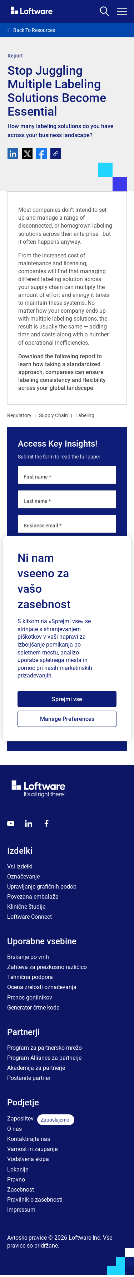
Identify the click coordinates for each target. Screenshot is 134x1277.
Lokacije (17, 1169)
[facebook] (41, 153)
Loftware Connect (29, 916)
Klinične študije (26, 906)
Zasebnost (20, 1189)
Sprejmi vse (67, 699)
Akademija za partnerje (36, 1067)
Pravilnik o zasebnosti (35, 1199)
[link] (55, 153)
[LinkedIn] (28, 823)
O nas (14, 1128)
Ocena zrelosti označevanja (41, 987)
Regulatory (19, 415)
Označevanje (23, 876)
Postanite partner (28, 1078)
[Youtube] (10, 823)
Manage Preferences (67, 719)
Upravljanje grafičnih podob (41, 886)
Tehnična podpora (30, 977)
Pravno (16, 1179)
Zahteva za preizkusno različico (47, 967)
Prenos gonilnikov (29, 997)
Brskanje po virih (28, 957)
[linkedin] (13, 153)
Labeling (84, 415)
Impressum (21, 1209)
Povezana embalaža (33, 896)
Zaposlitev (20, 1118)
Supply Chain (53, 415)
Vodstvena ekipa (28, 1159)
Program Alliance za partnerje (44, 1057)
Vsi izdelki (20, 866)
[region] (66, 638)
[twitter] (27, 153)
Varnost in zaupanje (32, 1149)
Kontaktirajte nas (28, 1139)
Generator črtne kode (33, 1007)
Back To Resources (31, 30)
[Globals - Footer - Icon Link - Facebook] (46, 823)
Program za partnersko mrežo (44, 1047)
